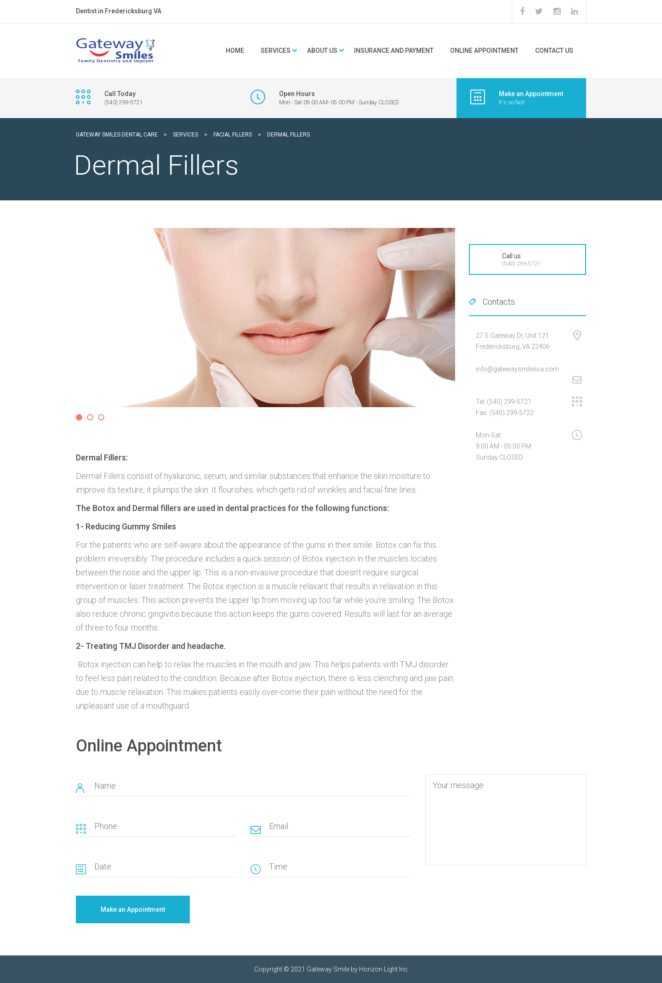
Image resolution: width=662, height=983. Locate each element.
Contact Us (554, 50)
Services (276, 50)
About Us (322, 50)
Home (235, 50)
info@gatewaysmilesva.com (517, 369)
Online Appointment (484, 50)
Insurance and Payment (394, 50)
